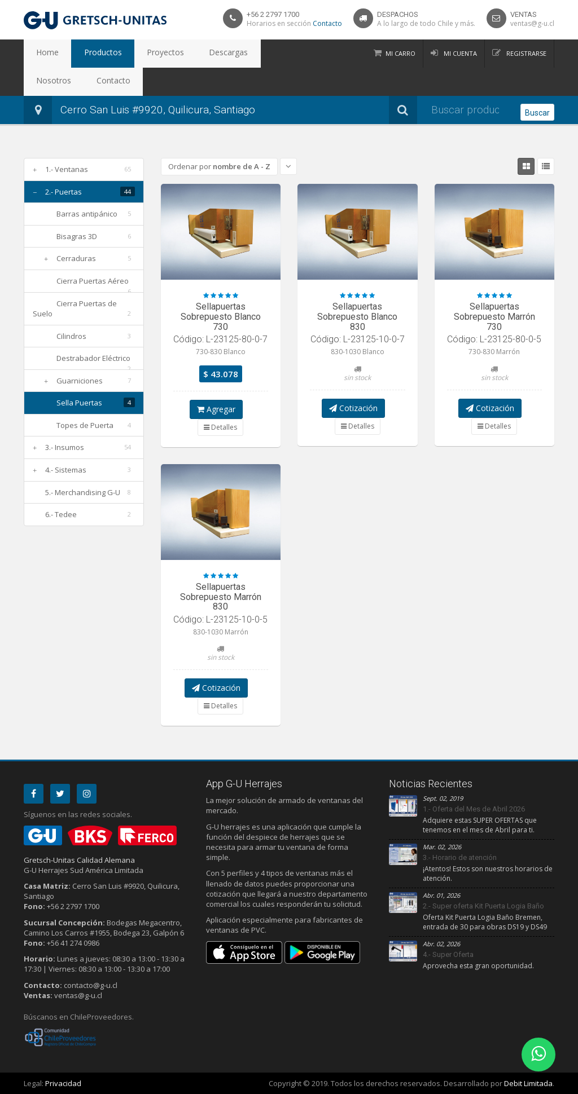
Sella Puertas (79, 403)
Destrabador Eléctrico (93, 358)
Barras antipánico (86, 214)
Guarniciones (79, 381)
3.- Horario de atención (460, 857)
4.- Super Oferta (448, 954)
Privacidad (63, 1083)
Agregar (216, 409)
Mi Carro (400, 53)
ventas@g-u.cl (532, 23)
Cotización (353, 408)
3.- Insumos (64, 447)
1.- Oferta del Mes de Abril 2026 (474, 809)
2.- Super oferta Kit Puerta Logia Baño (483, 906)
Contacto (327, 23)
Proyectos (138, 53)
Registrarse (525, 53)
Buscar (537, 110)
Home (42, 53)
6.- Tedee (61, 514)
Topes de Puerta (84, 425)
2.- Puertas (63, 192)
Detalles (220, 427)
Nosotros (242, 53)
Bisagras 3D (76, 236)
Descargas (191, 53)
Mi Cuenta (459, 53)
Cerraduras (76, 258)
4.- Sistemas (65, 470)
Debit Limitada (528, 1083)
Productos (86, 53)
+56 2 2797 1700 (273, 14)
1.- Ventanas (66, 169)
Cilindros (71, 336)
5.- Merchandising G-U (82, 492)
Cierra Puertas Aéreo (92, 281)
